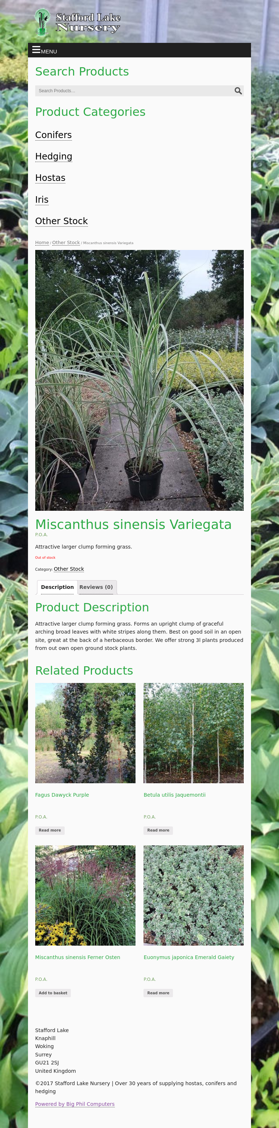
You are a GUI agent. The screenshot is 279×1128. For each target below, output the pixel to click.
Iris (42, 199)
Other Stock (61, 221)
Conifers (53, 135)
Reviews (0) (96, 587)
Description (57, 587)
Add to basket (53, 993)
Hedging (54, 156)
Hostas (50, 178)
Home (42, 242)
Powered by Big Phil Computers (75, 1104)
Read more (50, 830)
